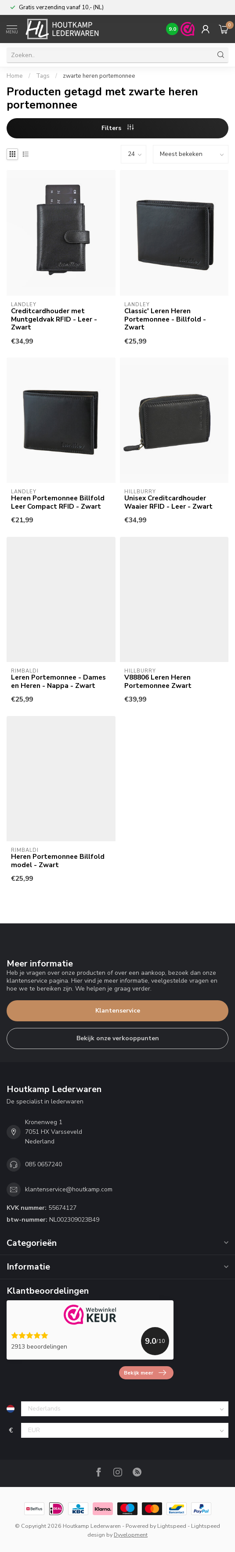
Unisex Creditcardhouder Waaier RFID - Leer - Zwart (168, 502)
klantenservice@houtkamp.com (68, 1189)
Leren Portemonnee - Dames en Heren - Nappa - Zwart (58, 681)
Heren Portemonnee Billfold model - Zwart (58, 861)
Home (15, 76)
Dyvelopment (131, 1534)
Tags (43, 76)
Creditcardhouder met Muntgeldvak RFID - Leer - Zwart (54, 319)
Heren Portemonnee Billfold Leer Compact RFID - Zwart (58, 502)
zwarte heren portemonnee (99, 76)
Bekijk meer (145, 1372)
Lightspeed (171, 1526)
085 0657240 (43, 1164)
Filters (117, 128)
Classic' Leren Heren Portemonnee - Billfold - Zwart (165, 319)
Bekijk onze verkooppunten (117, 1038)
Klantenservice (117, 1010)
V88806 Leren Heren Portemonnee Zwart (158, 681)
